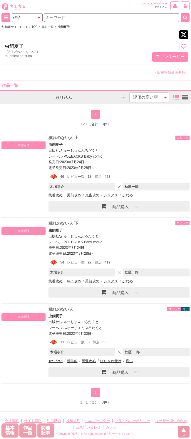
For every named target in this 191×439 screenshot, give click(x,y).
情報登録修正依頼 (170, 72)
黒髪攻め (89, 361)
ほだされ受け (110, 361)
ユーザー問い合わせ (171, 421)
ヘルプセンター (97, 421)
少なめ (127, 195)
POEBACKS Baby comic (82, 156)
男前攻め (74, 195)
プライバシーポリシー (132, 421)
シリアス (111, 195)
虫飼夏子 (55, 145)
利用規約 (54, 421)
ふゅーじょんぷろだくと (79, 150)
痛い (129, 361)
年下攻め (74, 281)
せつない (55, 361)
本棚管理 (23, 145)
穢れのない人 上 (63, 137)
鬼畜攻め (92, 195)
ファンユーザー (170, 56)
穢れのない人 (60, 309)
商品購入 (115, 206)
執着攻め (55, 195)
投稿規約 (73, 421)
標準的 (72, 361)
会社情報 (12, 421)
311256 (152, 3)
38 (166, 3)
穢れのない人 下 (63, 223)
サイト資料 (33, 421)
